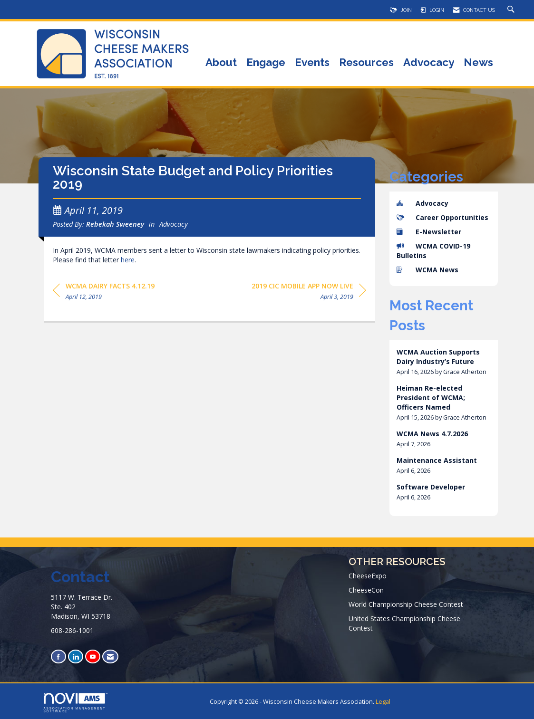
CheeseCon (366, 589)
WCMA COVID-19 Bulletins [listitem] (433, 250)
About (221, 63)
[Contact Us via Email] (110, 656)
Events (312, 63)
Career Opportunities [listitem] (442, 217)
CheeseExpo (368, 575)
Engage (265, 63)
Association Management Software (75, 703)
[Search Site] (512, 10)
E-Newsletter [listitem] (429, 231)
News (478, 63)
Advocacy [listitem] (422, 203)
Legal (383, 702)
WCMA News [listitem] (427, 269)
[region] (309, 297)
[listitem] (444, 361)
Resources (366, 63)
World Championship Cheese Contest (406, 604)
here (128, 263)
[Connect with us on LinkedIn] (75, 656)
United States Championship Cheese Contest (404, 623)
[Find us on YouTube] (92, 656)
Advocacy (428, 63)
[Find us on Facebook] (58, 656)
